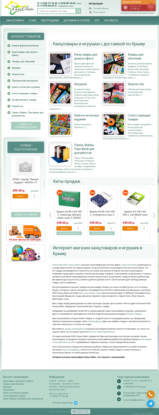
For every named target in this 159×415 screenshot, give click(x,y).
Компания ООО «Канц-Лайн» (66, 264)
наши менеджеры (71, 349)
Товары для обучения (135, 56)
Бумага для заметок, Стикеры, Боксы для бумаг (87, 72)
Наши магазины (129, 264)
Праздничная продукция (25, 80)
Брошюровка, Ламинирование (64, 77)
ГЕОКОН (150, 414)
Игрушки (80, 84)
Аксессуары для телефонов (135, 134)
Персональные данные (69, 386)
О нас (32, 20)
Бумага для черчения (138, 69)
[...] (81, 77)
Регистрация (99, 12)
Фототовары (134, 124)
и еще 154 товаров (26, 214)
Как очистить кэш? (57, 389)
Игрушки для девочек (84, 92)
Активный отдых (82, 89)
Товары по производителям (26, 126)
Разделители (89, 166)
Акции (70, 380)
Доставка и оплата (77, 20)
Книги (77, 124)
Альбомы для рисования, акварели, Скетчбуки (140, 65)
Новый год (17, 106)
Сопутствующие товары (139, 117)
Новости (62, 380)
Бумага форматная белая (25, 45)
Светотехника (145, 135)
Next (44, 183)
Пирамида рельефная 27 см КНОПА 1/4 (25, 181)
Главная (52, 380)
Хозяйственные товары (24, 99)
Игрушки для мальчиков (86, 94)
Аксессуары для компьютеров (135, 128)
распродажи (78, 328)
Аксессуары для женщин (114, 138)
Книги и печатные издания (86, 117)
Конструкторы (81, 100)
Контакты (111, 20)
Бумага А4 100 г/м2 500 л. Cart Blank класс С (135, 214)
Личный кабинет (101, 8)
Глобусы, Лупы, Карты (138, 72)
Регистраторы (56, 169)
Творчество (136, 84)
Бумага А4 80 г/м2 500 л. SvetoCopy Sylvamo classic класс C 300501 (69, 214)
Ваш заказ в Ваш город (90, 293)
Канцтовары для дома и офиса (85, 56)
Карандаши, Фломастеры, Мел (117, 77)
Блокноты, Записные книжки (83, 68)
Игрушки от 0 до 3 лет (84, 97)
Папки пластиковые (83, 158)
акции (68, 328)
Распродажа (50, 20)
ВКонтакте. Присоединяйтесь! (100, 331)
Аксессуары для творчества (135, 93)
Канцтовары (15, 20)
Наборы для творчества (139, 89)
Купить (64, 228)
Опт (96, 20)
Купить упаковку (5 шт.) (69, 233)
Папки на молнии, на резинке (78, 169)
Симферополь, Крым (65, 6)
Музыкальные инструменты (81, 104)
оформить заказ (151, 6)
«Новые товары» (134, 313)
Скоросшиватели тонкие (61, 172)
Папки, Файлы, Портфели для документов (84, 149)
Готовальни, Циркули (138, 74)
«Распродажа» (94, 321)
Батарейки (146, 124)
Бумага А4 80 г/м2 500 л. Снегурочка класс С (102, 213)
